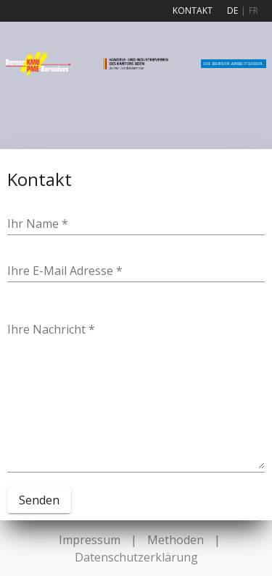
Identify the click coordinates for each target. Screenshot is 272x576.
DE (232, 10)
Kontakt (193, 10)
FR (253, 10)
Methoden (175, 540)
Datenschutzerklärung (136, 557)
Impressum (89, 540)
